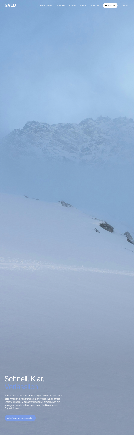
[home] (10, 5)
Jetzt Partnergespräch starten (20, 418)
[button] (125, 5)
